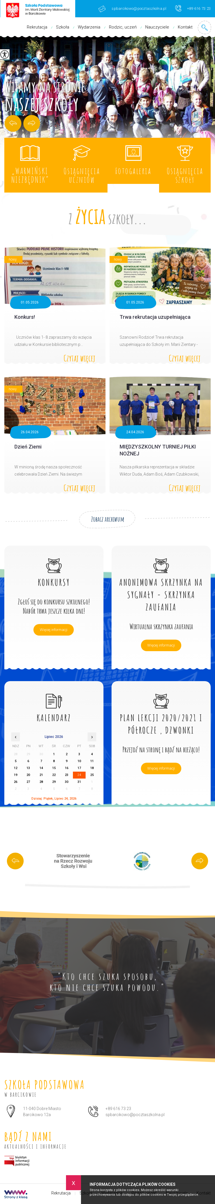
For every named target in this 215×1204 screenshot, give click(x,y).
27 (28, 782)
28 (41, 782)
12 (15, 768)
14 (41, 768)
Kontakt (185, 27)
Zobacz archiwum (107, 519)
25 (92, 775)
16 (66, 768)
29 (54, 782)
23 (66, 775)
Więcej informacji (53, 630)
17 (79, 768)
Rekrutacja (37, 27)
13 (28, 768)
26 (15, 782)
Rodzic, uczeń (123, 27)
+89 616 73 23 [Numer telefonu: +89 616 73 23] (118, 1108)
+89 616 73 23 (193, 8)
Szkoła (62, 27)
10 (79, 761)
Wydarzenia (89, 27)
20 (28, 775)
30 (66, 782)
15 (54, 768)
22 (54, 775)
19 (15, 775)
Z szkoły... (108, 215)
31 (79, 782)
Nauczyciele (157, 27)
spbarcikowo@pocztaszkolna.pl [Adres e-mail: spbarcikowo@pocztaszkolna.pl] (135, 1114)
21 (41, 775)
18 (92, 768)
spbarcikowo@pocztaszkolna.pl (132, 8)
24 (79, 775)
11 (92, 761)
